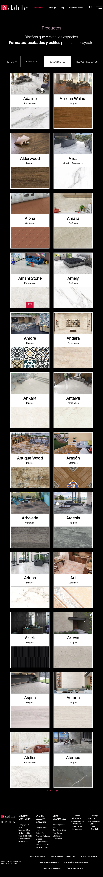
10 (57, 795)
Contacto (77, 827)
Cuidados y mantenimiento (77, 823)
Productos (37, 6)
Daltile (77, 819)
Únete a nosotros (75, 873)
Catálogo (52, 6)
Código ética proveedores (76, 866)
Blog (63, 6)
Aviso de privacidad (38, 860)
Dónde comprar (40, 12)
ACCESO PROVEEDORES (52, 873)
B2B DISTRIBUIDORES (89, 860)
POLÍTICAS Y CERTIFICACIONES (63, 860)
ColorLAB (94, 833)
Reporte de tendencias (77, 831)
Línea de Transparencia (49, 866)
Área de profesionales (94, 823)
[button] (57, 65)
